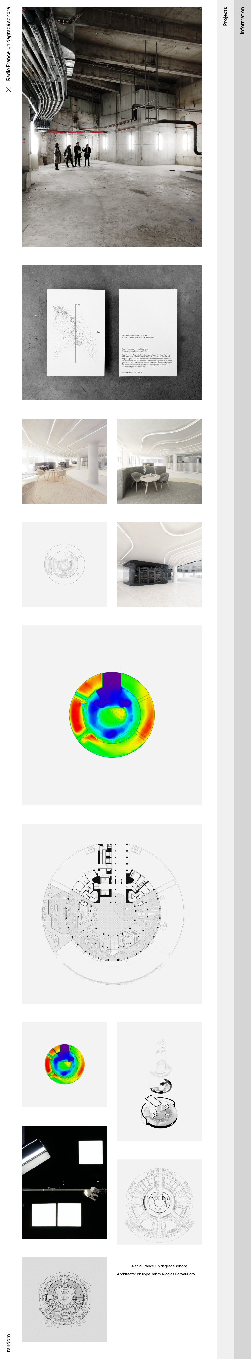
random (8, 1343)
